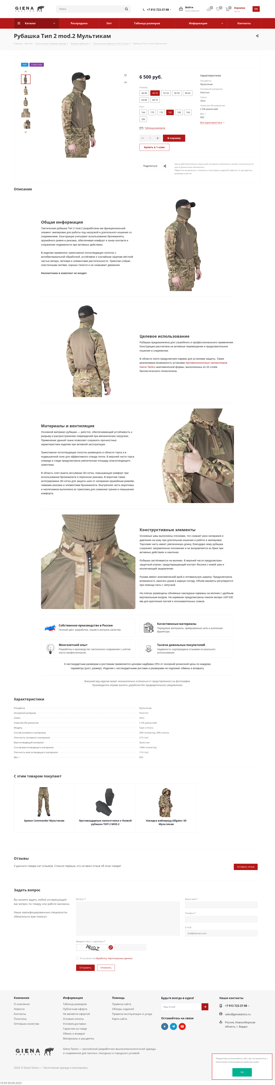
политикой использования (230, 1061)
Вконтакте (164, 1026)
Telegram (173, 1026)
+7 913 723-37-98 (158, 10)
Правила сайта (121, 1004)
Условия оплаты (73, 1018)
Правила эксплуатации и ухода (132, 1014)
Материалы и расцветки (78, 1038)
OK (242, 1072)
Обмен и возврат (74, 1033)
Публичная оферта (75, 1009)
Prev (25, 71)
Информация (73, 998)
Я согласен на (106, 958)
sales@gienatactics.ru (238, 1014)
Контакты (20, 1014)
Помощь (118, 998)
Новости (19, 1009)
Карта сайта (119, 1018)
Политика (20, 1018)
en (256, 9)
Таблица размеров (75, 1004)
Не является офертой (76, 1014)
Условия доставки (74, 1023)
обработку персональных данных (114, 958)
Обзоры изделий (123, 1009)
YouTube (182, 1026)
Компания (21, 998)
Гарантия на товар (75, 1028)
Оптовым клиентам (26, 1023)
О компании (22, 1004)
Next (25, 132)
